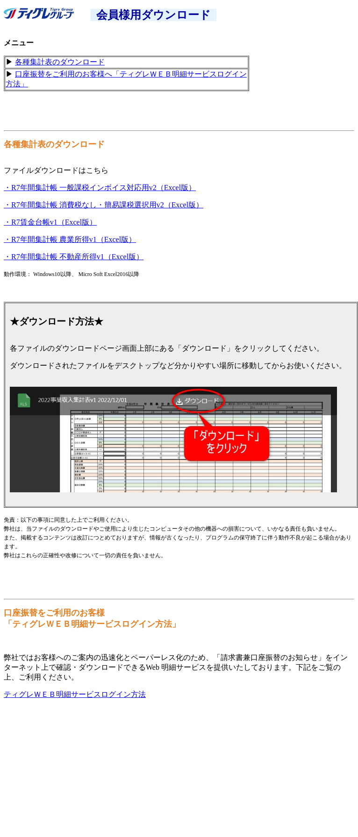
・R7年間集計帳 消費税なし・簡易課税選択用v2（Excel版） (103, 205)
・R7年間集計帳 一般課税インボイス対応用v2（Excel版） (100, 188)
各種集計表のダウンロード (60, 62)
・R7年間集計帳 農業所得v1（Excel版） (70, 239)
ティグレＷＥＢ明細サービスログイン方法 (75, 694)
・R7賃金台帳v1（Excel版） (50, 222)
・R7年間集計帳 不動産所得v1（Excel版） (73, 257)
